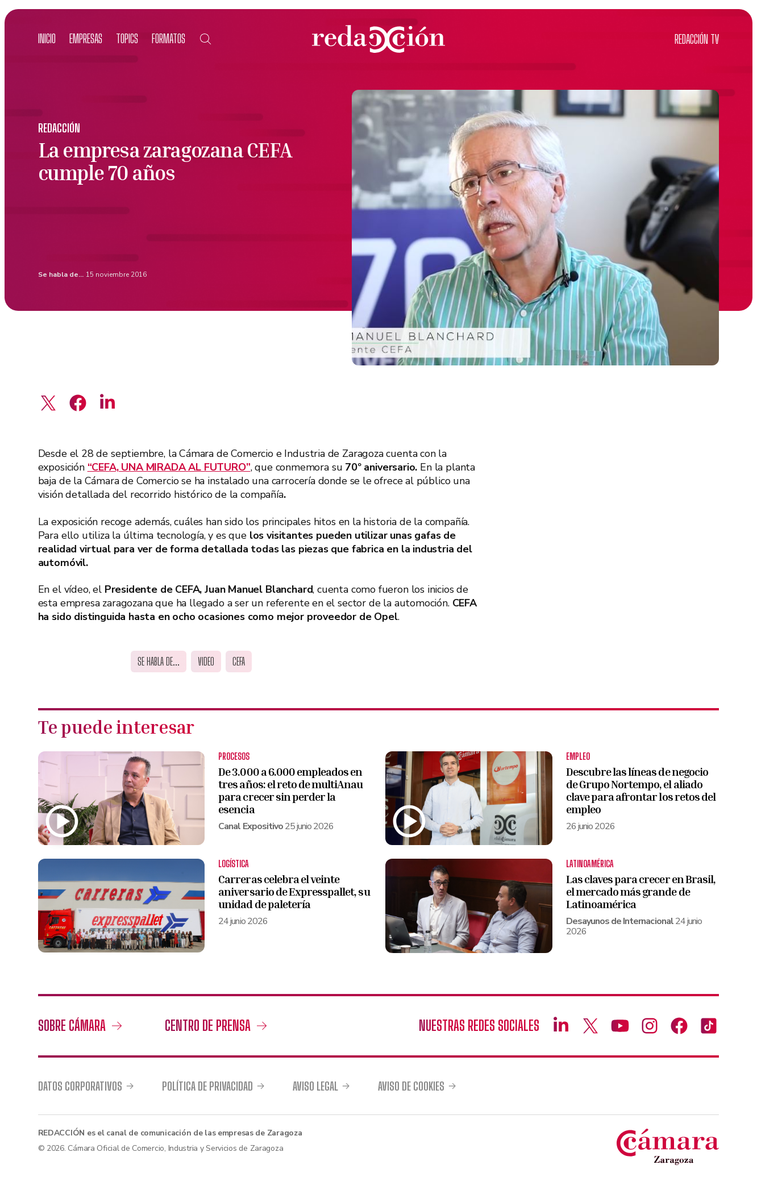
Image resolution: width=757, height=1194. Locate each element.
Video (206, 661)
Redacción (59, 128)
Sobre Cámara (72, 1025)
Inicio (47, 38)
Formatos (168, 38)
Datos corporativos (80, 1086)
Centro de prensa (208, 1025)
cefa (238, 661)
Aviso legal (315, 1086)
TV (697, 39)
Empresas (85, 38)
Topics (127, 38)
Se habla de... (61, 274)
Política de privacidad (207, 1086)
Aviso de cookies (411, 1086)
